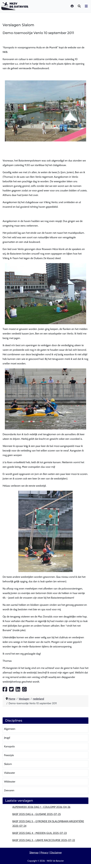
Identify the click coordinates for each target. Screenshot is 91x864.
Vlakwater (9, 772)
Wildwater (9, 781)
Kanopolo (9, 746)
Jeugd (7, 737)
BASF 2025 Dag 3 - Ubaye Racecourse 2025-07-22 (43, 840)
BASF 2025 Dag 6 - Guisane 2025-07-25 (36, 814)
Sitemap (34, 852)
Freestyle (9, 755)
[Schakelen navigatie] (86, 6)
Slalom (8, 764)
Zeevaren (9, 790)
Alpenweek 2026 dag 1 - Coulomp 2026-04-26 (41, 807)
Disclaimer (56, 852)
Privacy (44, 852)
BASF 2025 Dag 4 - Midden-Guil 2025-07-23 (39, 833)
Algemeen (9, 728)
